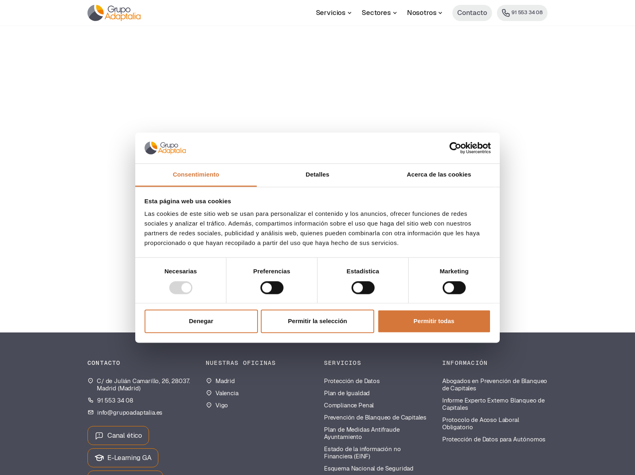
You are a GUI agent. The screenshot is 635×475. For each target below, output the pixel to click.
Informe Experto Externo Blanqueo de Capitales (493, 404)
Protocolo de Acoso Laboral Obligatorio (480, 423)
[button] (334, 13)
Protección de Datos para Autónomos (494, 439)
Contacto (472, 12)
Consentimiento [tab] (196, 174)
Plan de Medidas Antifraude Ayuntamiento (362, 433)
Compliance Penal (349, 405)
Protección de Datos (352, 381)
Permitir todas (433, 321)
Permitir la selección (317, 321)
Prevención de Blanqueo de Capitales (375, 417)
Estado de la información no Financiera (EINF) (362, 452)
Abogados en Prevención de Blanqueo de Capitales (494, 384)
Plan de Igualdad (347, 393)
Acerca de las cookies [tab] (439, 174)
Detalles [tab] (317, 174)
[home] (114, 13)
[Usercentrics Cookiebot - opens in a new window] (455, 148)
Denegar (201, 321)
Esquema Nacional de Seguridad (368, 468)
